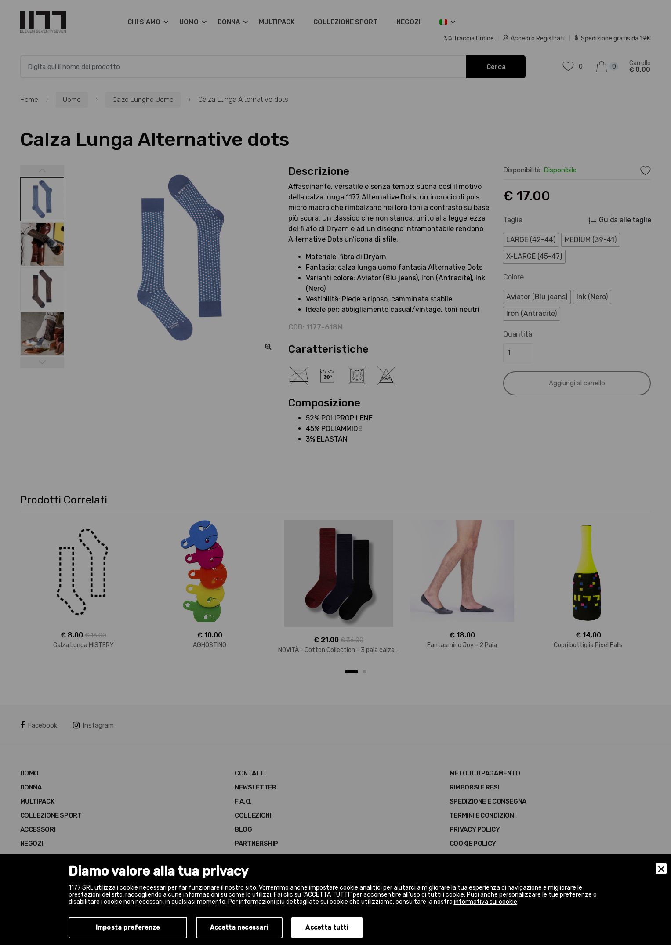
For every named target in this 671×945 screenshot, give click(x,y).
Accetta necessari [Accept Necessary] (239, 927)
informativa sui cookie (485, 901)
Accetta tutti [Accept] (326, 927)
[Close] (661, 868)
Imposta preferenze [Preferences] (128, 927)
